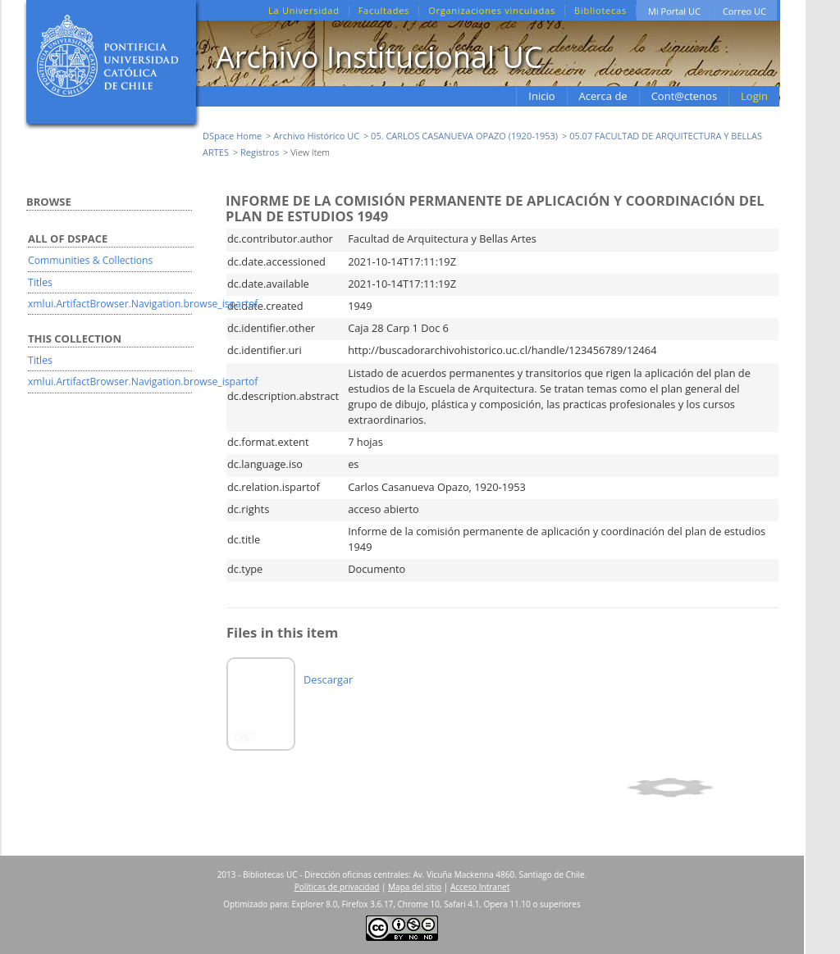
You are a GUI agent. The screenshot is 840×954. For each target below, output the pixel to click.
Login (754, 96)
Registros (259, 152)
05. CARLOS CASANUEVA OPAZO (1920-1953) (464, 135)
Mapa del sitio (414, 887)
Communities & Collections (90, 260)
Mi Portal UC (674, 11)
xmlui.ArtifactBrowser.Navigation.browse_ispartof (143, 304)
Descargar (328, 679)
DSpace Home (232, 135)
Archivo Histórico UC (316, 135)
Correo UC (744, 11)
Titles (40, 282)
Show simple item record (700, 787)
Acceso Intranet (479, 887)
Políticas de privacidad (337, 887)
